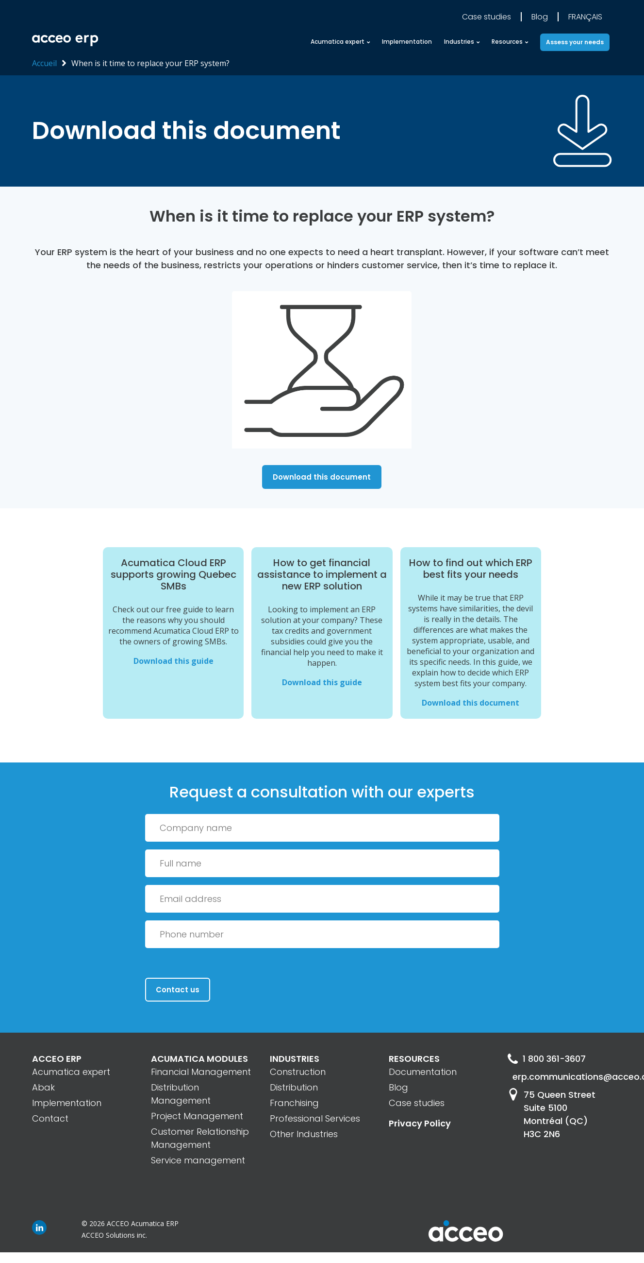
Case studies (486, 16)
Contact (50, 1118)
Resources (507, 41)
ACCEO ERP (57, 1059)
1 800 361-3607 (547, 1059)
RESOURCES (414, 1059)
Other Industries (304, 1134)
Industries (459, 41)
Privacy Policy (420, 1123)
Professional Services (315, 1118)
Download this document (322, 477)
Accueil (44, 63)
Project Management (197, 1116)
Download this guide (173, 661)
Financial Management (201, 1072)
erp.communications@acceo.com (562, 1077)
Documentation (423, 1072)
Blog (539, 16)
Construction (298, 1072)
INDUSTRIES (294, 1059)
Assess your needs (575, 42)
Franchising (294, 1103)
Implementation (407, 41)
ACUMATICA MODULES (199, 1059)
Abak (43, 1087)
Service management (198, 1160)
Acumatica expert (337, 41)
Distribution (294, 1087)
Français (585, 16)
